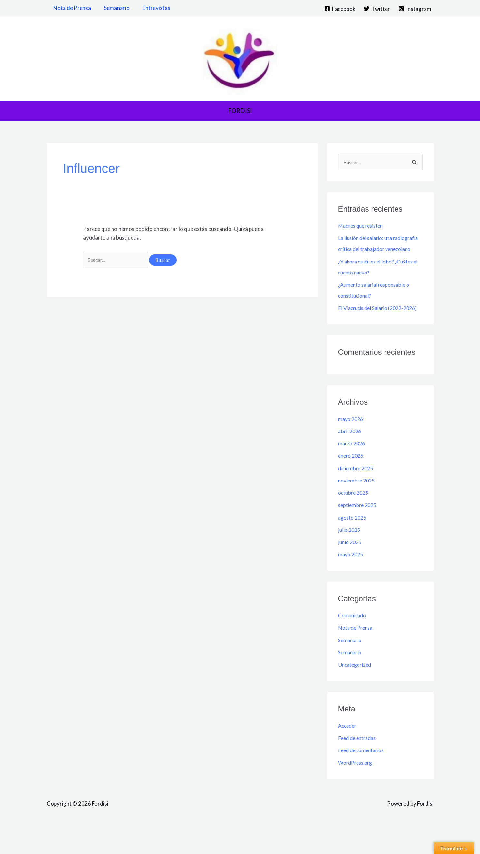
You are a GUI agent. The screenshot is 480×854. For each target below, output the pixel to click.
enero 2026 (352, 478)
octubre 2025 (354, 515)
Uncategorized (356, 687)
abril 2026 (350, 453)
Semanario (114, 8)
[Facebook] (340, 9)
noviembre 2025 (358, 503)
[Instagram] (415, 9)
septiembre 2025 (358, 527)
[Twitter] (376, 9)
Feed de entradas (359, 760)
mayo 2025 (352, 576)
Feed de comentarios (363, 772)
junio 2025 (351, 564)
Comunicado (353, 637)
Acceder (348, 748)
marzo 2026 (352, 465)
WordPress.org (357, 785)
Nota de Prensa (71, 8)
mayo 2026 (352, 441)
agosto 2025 (353, 540)
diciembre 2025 (357, 490)
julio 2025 (350, 552)
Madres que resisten (362, 226)
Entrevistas (151, 8)
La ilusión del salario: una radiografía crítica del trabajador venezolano (377, 249)
